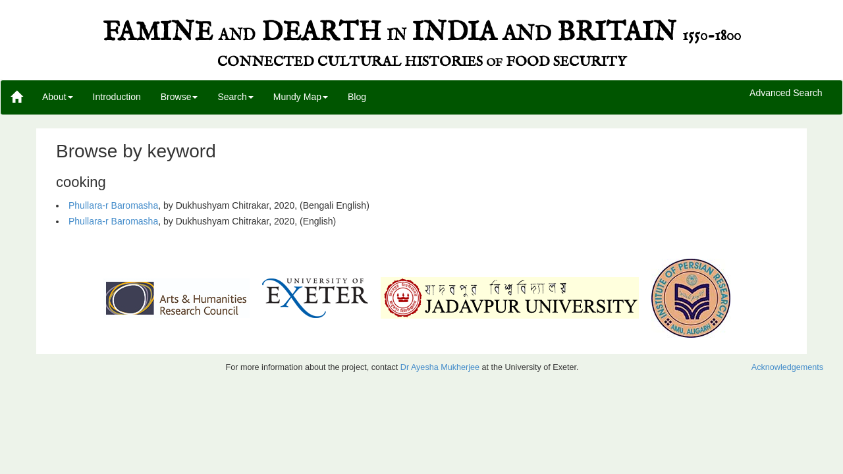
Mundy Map (300, 97)
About (57, 97)
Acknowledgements (787, 367)
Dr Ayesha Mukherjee (439, 367)
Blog (357, 97)
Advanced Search (786, 93)
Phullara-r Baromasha (113, 205)
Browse (179, 97)
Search (235, 97)
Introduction (117, 97)
